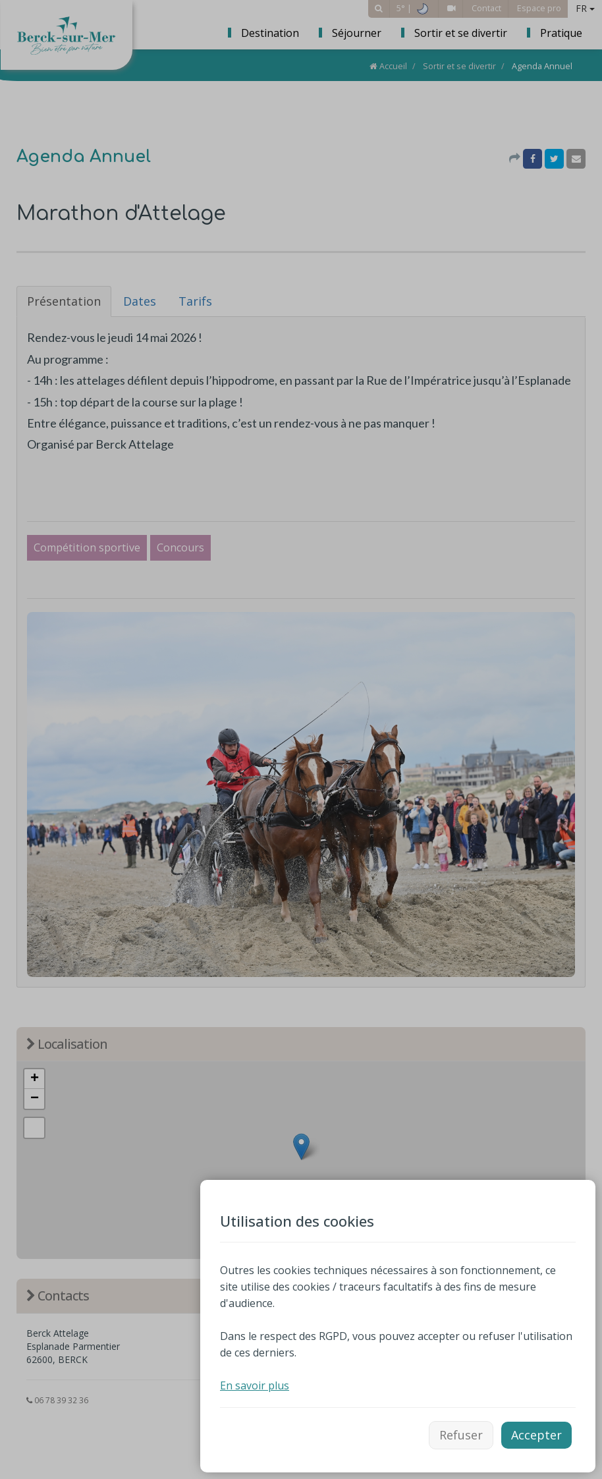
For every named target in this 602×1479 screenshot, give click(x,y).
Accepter (536, 1435)
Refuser (461, 1435)
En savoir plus (254, 1385)
